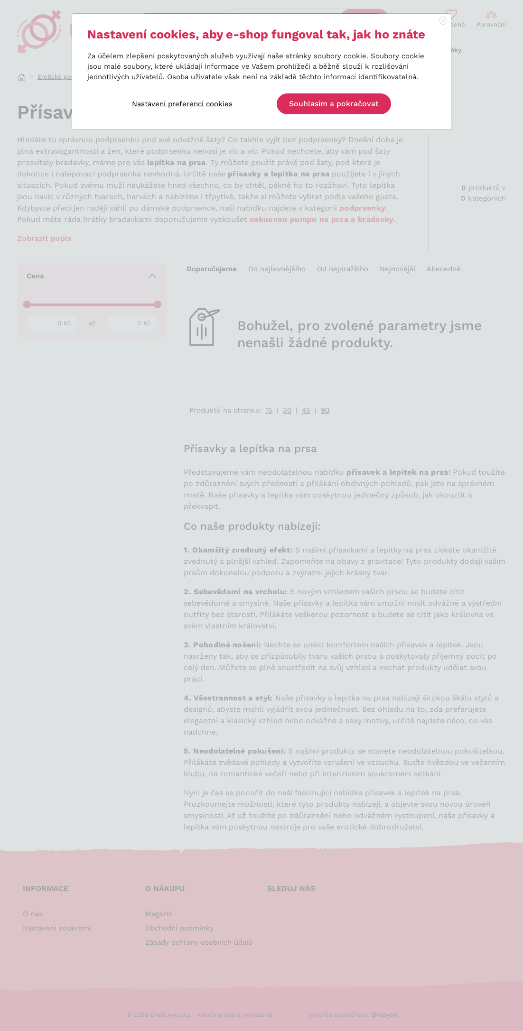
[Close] (443, 21)
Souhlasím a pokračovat (334, 103)
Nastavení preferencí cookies (182, 104)
